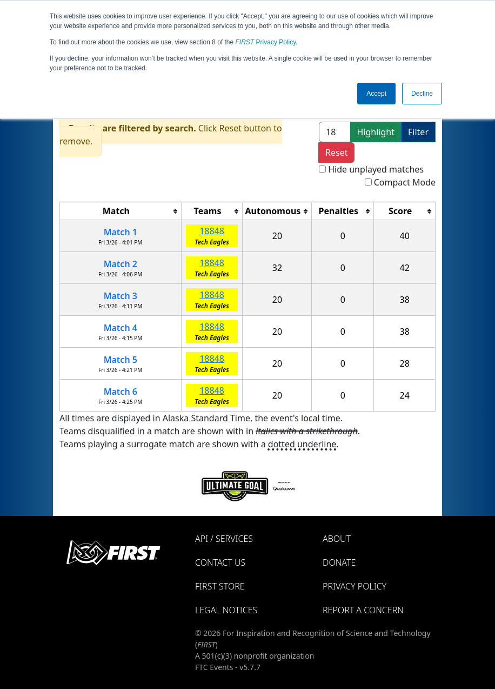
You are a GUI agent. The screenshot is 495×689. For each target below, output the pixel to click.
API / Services (224, 539)
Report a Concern (363, 610)
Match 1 (120, 232)
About (337, 539)
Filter (418, 132)
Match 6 (120, 392)
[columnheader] (121, 211)
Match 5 (120, 360)
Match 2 (120, 264)
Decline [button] (422, 93)
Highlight (375, 132)
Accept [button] (376, 93)
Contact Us (220, 562)
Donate (339, 562)
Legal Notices (226, 610)
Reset (336, 152)
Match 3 (120, 296)
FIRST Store (220, 586)
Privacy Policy (266, 42)
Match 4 (120, 328)
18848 (211, 231)
